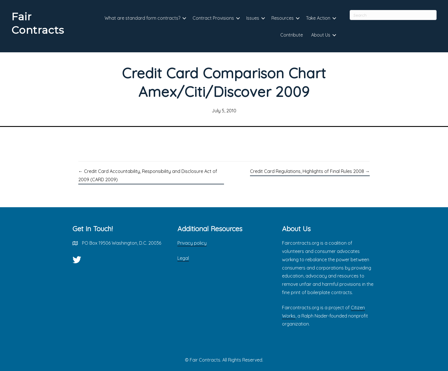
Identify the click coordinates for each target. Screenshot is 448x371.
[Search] (393, 15)
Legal (183, 258)
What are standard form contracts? (142, 18)
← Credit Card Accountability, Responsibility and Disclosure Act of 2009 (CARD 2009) (147, 175)
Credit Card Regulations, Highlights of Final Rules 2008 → (310, 171)
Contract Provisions (213, 18)
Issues (252, 18)
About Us (320, 35)
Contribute (291, 35)
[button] (184, 18)
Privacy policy (192, 243)
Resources (282, 18)
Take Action (318, 18)
